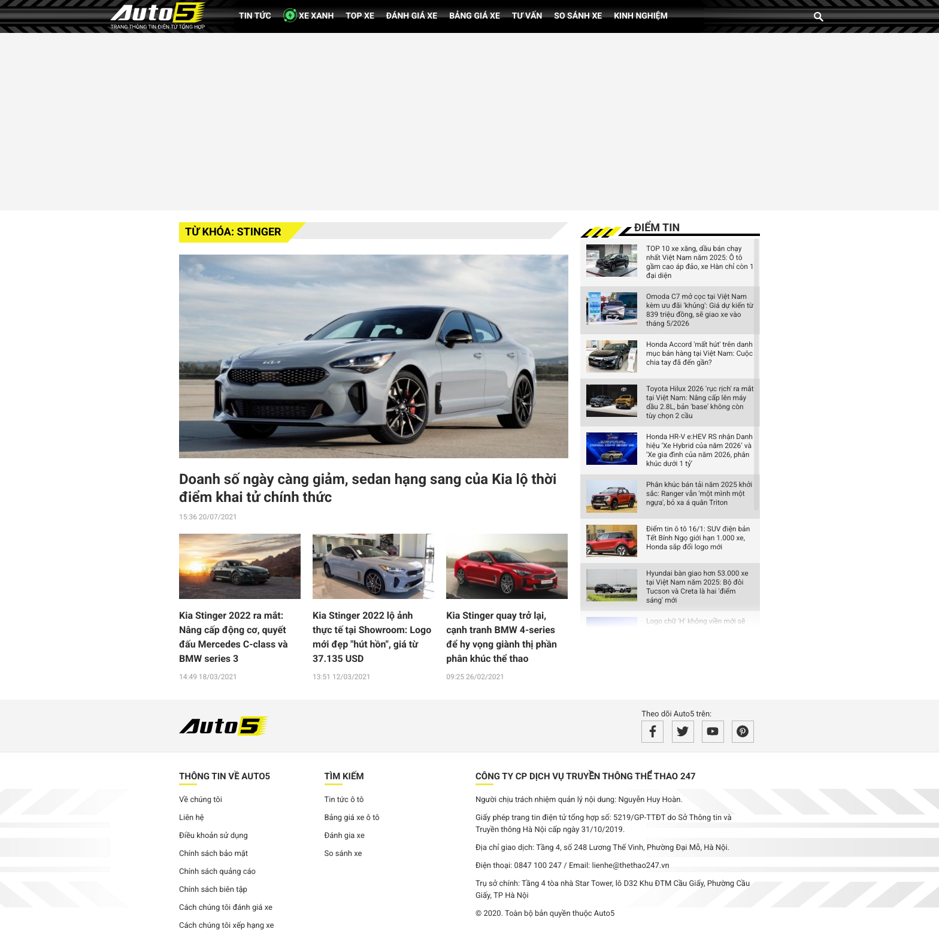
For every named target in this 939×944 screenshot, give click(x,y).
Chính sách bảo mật (213, 853)
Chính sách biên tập (213, 889)
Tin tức (255, 16)
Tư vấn (527, 16)
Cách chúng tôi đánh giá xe (225, 907)
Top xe (360, 16)
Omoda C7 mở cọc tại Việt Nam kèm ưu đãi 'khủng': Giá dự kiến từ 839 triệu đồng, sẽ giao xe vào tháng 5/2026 (699, 310)
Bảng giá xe (474, 16)
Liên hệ (191, 817)
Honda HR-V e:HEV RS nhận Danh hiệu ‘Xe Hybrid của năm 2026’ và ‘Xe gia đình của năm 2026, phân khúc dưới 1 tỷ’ (699, 450)
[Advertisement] (469, 120)
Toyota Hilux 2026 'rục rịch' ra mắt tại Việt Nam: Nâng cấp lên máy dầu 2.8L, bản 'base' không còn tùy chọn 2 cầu (700, 402)
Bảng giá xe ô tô (352, 817)
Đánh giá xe (411, 16)
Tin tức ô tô (344, 799)
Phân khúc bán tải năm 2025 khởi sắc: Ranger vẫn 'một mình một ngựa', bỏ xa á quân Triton (699, 493)
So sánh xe (578, 16)
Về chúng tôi (200, 799)
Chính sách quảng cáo (217, 871)
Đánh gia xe (345, 835)
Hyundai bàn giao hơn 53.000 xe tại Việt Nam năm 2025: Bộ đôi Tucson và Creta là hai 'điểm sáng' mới (697, 586)
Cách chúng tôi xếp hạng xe (226, 925)
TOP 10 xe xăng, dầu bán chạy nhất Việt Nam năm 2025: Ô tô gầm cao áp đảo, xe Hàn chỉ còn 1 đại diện (700, 262)
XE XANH (308, 15)
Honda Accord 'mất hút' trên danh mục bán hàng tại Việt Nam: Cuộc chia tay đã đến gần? (699, 353)
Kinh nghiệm (641, 16)
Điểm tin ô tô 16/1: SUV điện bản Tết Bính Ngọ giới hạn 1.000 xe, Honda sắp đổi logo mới (698, 538)
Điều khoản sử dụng (213, 835)
